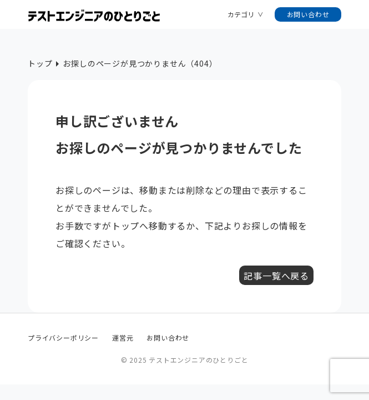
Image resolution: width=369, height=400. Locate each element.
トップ (40, 63)
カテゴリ (241, 14)
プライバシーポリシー (63, 337)
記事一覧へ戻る (276, 275)
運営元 (122, 337)
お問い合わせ (308, 14)
